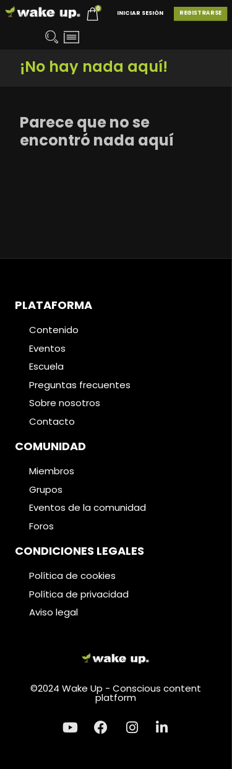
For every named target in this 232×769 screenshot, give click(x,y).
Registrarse (200, 13)
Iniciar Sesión (140, 13)
